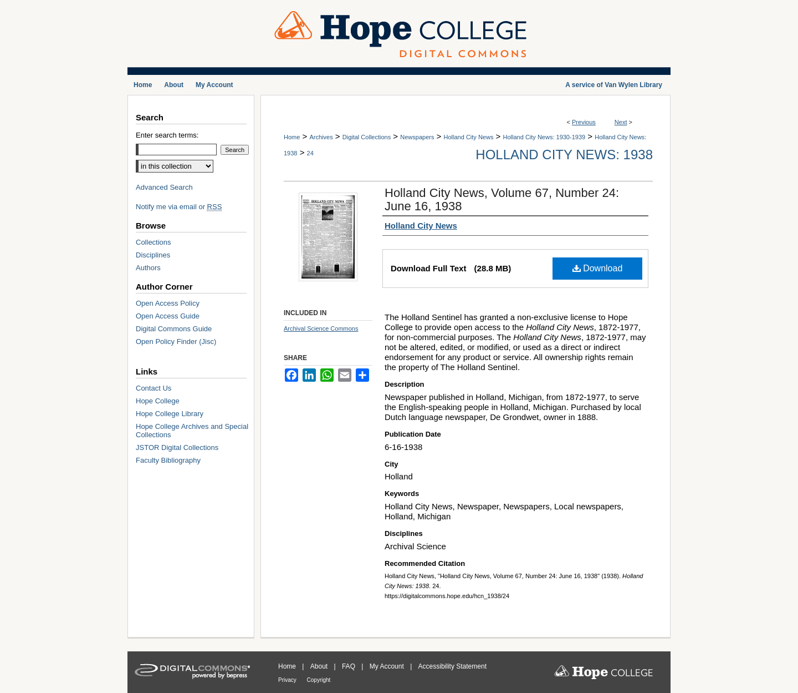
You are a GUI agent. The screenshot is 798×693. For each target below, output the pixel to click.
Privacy (288, 680)
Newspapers (417, 137)
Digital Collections (366, 137)
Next (621, 122)
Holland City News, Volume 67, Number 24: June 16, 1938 (502, 199)
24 (310, 153)
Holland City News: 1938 (564, 154)
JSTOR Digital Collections (177, 447)
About (320, 666)
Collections (153, 242)
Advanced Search (164, 187)
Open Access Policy (168, 303)
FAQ (349, 666)
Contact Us (153, 388)
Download (597, 268)
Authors (148, 268)
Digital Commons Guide (174, 329)
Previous (584, 122)
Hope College (158, 401)
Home (292, 137)
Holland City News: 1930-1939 (544, 137)
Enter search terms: (167, 135)
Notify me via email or (179, 207)
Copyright (319, 680)
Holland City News (469, 137)
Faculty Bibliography (168, 460)
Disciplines (153, 255)
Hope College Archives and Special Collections (192, 430)
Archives (320, 137)
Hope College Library (169, 413)
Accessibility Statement (452, 666)
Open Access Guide (168, 316)
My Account (388, 666)
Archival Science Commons (321, 328)
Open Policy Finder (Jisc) (176, 341)
